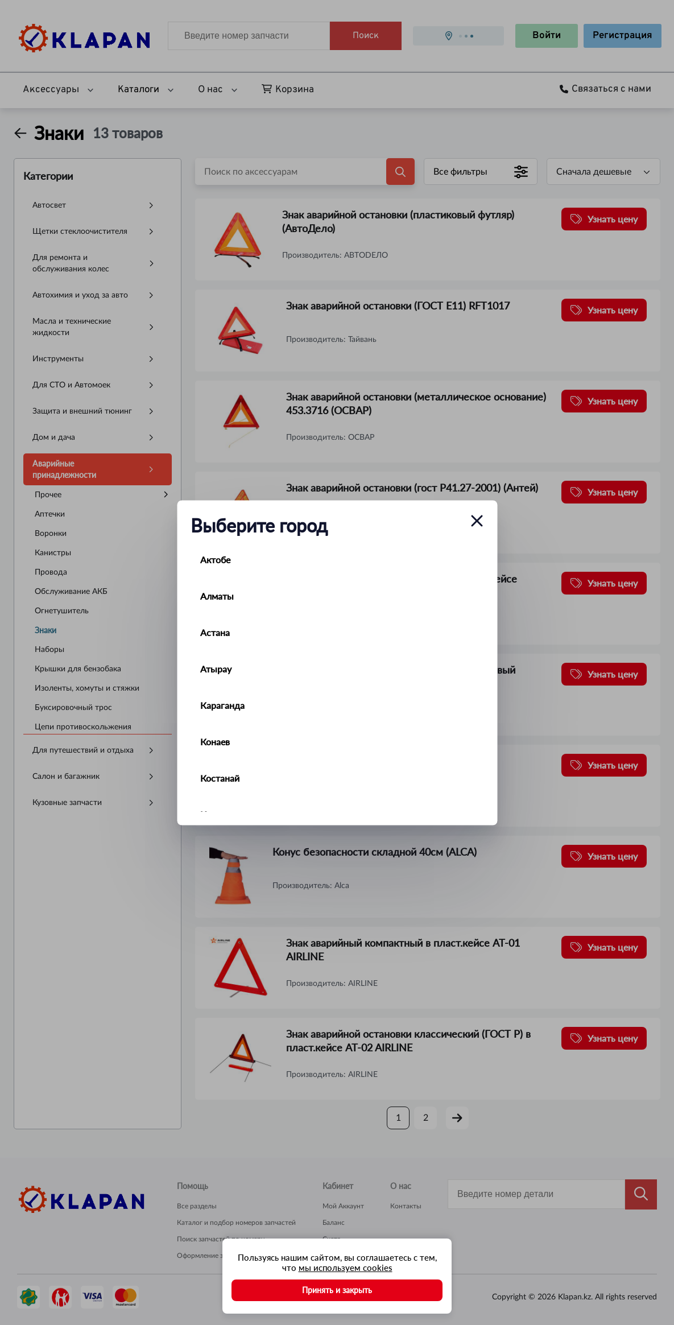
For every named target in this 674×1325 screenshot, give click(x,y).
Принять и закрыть (337, 1290)
